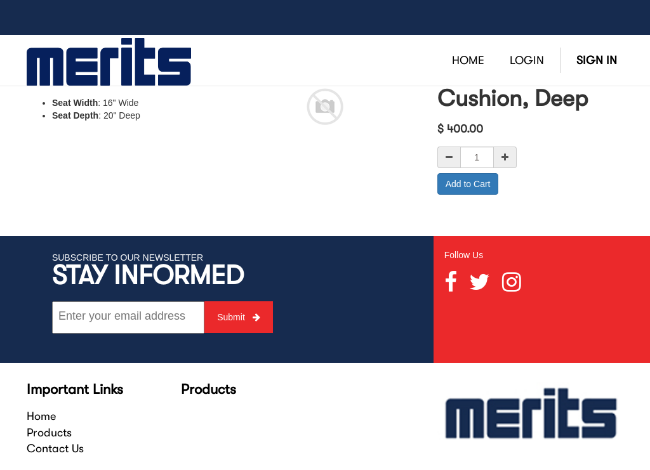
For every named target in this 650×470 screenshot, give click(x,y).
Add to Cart (468, 184)
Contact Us (55, 448)
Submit (238, 317)
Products (49, 432)
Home (41, 416)
